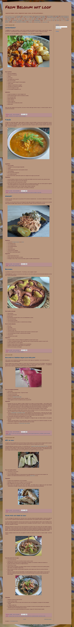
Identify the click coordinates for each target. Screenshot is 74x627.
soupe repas (39, 192)
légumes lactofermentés (35, 433)
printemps (37, 20)
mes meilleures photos (55, 19)
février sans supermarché (17, 433)
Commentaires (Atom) (14, 621)
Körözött (8, 196)
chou (12, 511)
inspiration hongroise (22, 192)
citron (15, 19)
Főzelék (8, 120)
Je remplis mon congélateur (28, 16)
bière (44, 17)
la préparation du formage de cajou (18, 412)
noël (62, 19)
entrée (32, 19)
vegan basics (45, 22)
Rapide (56, 16)
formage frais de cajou (17, 396)
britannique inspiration (52, 17)
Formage (19, 16)
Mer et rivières (50, 16)
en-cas (28, 19)
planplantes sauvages (17, 20)
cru (18, 19)
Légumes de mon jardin (40, 16)
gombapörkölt (10, 28)
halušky (29, 33)
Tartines (18, 17)
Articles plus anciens (47, 619)
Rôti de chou (9, 440)
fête (37, 19)
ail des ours (28, 17)
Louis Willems (41, 433)
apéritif (33, 17)
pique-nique (7, 20)
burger (60, 17)
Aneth (10, 192)
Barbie (10, 433)
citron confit (32, 475)
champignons (66, 17)
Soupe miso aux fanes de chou (15, 515)
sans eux (62, 20)
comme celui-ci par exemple (24, 423)
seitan (13, 22)
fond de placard (15, 192)
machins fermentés (47, 433)
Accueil (24, 619)
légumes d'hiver (28, 433)
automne (39, 17)
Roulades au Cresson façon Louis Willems (20, 357)
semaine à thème (21, 22)
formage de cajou (15, 242)
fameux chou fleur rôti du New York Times (39, 446)
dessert (22, 19)
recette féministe (48, 20)
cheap (9, 19)
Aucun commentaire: (16, 114)
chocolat (10, 351)
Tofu (23, 17)
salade (58, 20)
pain (66, 19)
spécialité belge (37, 22)
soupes (30, 22)
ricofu (23, 242)
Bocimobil (9, 269)
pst (43, 20)
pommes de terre (28, 20)
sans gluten (35, 192)
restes (53, 20)
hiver (42, 19)
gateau (15, 351)
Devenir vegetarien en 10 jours (10, 16)
